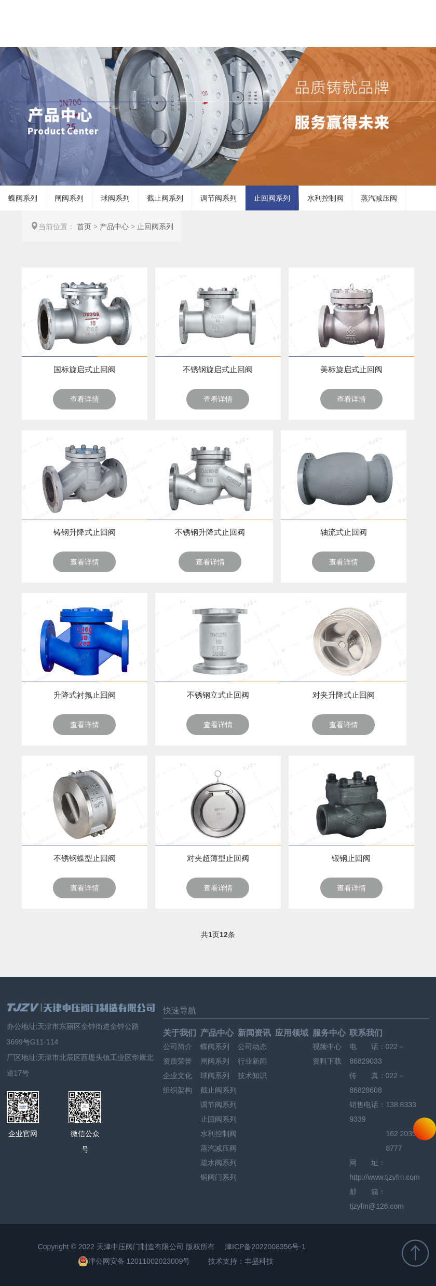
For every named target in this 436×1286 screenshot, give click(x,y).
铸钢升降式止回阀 (84, 532)
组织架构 (177, 1090)
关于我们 (179, 1032)
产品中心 (114, 226)
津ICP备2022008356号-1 (265, 1246)
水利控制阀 (325, 198)
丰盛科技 (259, 1261)
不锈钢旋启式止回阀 (218, 369)
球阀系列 (115, 198)
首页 (84, 226)
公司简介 (177, 1046)
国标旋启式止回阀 (84, 369)
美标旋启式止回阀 (351, 369)
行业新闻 (252, 1061)
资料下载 (327, 1061)
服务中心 (329, 1032)
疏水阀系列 (218, 1162)
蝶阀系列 (22, 198)
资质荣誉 (177, 1061)
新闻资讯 (254, 1032)
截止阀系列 (165, 198)
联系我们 (366, 1032)
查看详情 (84, 399)
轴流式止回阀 (343, 532)
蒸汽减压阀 (379, 198)
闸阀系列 (69, 198)
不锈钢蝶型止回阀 (84, 858)
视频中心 (327, 1046)
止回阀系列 (272, 198)
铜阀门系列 (218, 1177)
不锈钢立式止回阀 (218, 694)
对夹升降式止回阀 (343, 694)
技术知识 (252, 1075)
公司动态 (252, 1046)
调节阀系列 (218, 198)
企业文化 (177, 1075)
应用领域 (291, 1032)
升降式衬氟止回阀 (84, 694)
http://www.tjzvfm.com (384, 1177)
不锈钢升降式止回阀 (210, 532)
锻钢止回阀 (351, 858)
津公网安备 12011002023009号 (134, 1261)
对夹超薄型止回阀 (218, 858)
